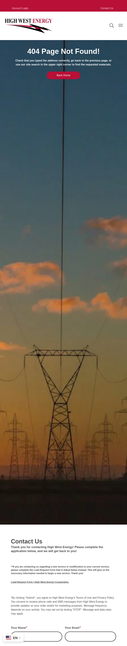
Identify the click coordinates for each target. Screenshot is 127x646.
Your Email (72, 627)
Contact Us (107, 8)
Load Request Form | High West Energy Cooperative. (40, 582)
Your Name (18, 627)
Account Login (19, 8)
